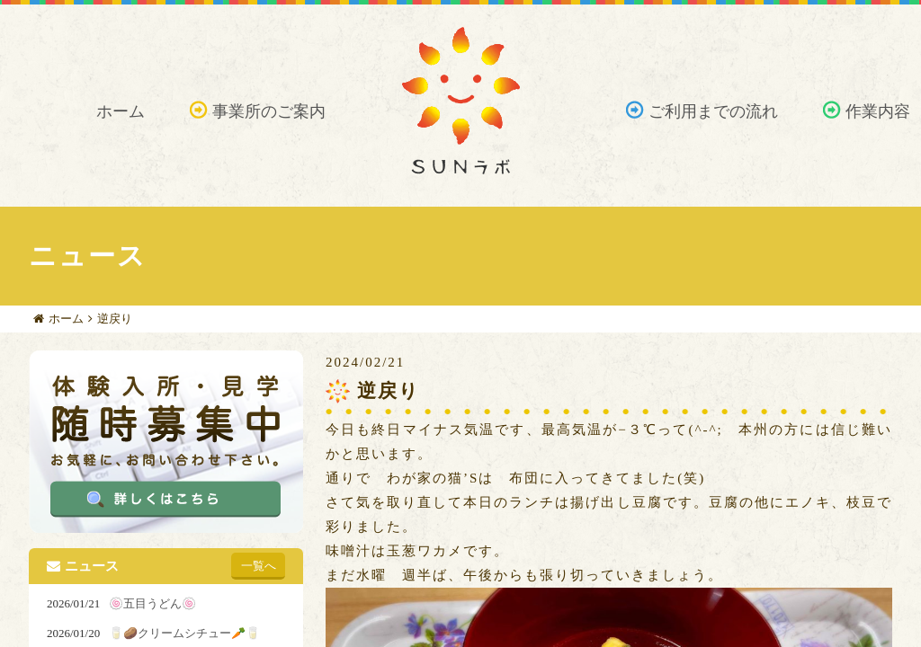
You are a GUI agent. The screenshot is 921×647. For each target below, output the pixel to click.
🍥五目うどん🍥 (152, 603)
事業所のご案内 (269, 111)
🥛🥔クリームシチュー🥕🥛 (184, 633)
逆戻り (114, 318)
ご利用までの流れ (713, 111)
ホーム (120, 111)
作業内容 (877, 111)
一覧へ (258, 565)
